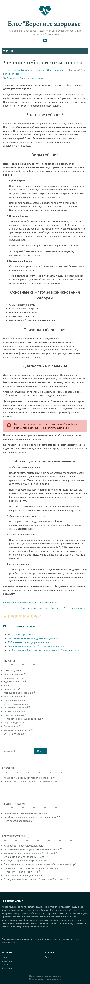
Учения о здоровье (15, 733)
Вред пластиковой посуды (18, 820)
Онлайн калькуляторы (16, 703)
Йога (7, 685)
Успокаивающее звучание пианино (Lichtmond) (29, 852)
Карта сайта (7, 967)
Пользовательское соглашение (45, 975)
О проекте (7, 960)
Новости (6, 957)
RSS (49, 957)
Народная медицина (16, 700)
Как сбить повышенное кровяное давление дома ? (31, 816)
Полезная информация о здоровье (23, 718)
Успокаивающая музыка (18, 729)
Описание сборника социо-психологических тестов (31, 849)
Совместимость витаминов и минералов (26, 813)
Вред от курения (13, 670)
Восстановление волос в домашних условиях (30, 602)
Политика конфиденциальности (45, 979)
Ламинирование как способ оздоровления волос (36, 645)
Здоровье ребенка (15, 681)
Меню (8, 50)
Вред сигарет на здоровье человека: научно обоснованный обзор (39, 864)
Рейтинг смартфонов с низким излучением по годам (32, 781)
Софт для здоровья (15, 722)
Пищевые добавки (15, 715)
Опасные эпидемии (15, 711)
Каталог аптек (12, 688)
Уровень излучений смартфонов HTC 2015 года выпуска (53, 607)
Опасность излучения (17, 707)
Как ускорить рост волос (21, 634)
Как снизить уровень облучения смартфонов (28, 777)
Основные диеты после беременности (24, 856)
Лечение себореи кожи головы (25, 78)
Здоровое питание (15, 677)
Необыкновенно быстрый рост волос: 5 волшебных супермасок (44, 649)
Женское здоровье (15, 674)
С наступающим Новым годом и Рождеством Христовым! (34, 879)
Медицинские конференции (19, 692)
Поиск (40, 751)
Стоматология (12, 726)
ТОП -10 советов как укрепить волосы (29, 642)
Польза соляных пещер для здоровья (24, 875)
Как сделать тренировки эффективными (25, 860)
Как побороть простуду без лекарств (23, 845)
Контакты (6, 964)
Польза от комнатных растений (21, 871)
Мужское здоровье (14, 696)
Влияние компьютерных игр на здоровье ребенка (31, 867)
